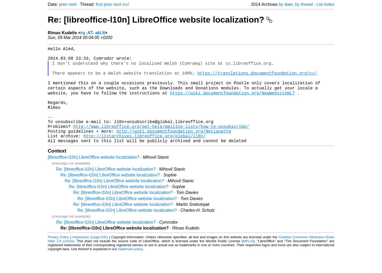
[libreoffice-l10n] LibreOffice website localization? (93, 177)
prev (63, 4)
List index (325, 4)
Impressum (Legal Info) (90, 257)
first (99, 4)
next (72, 4)
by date (286, 4)
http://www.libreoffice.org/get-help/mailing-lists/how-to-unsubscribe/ (161, 143)
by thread (304, 4)
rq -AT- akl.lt (93, 33)
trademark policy (130, 269)
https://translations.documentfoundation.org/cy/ (257, 79)
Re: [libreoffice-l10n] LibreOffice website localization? (160, 19)
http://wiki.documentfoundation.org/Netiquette (173, 149)
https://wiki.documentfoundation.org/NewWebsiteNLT (232, 102)
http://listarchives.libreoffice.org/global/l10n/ (144, 155)
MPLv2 (248, 261)
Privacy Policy (58, 257)
